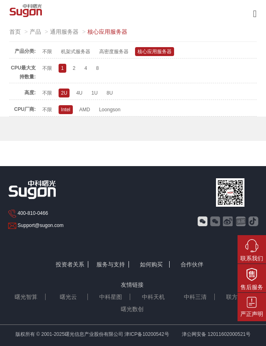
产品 (35, 31)
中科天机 (153, 297)
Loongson (109, 109)
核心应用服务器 (154, 51)
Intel (65, 109)
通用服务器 (64, 31)
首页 (15, 31)
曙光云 (68, 297)
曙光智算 (26, 297)
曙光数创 (132, 309)
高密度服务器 (114, 51)
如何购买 (151, 264)
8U (110, 93)
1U (95, 93)
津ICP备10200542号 (146, 334)
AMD (84, 109)
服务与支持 (110, 264)
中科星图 (110, 297)
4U (79, 93)
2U (64, 93)
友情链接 (132, 284)
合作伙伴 (192, 264)
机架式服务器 (75, 51)
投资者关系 (70, 264)
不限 (47, 51)
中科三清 (195, 297)
